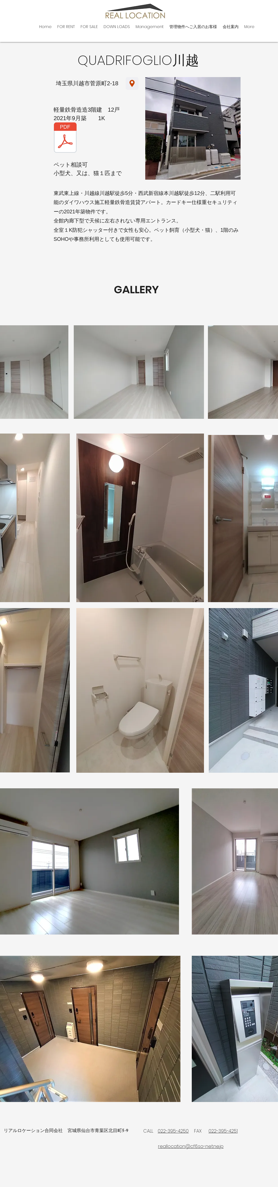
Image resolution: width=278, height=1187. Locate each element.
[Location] (132, 83)
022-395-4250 (173, 1131)
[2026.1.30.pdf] (65, 138)
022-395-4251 (223, 1131)
